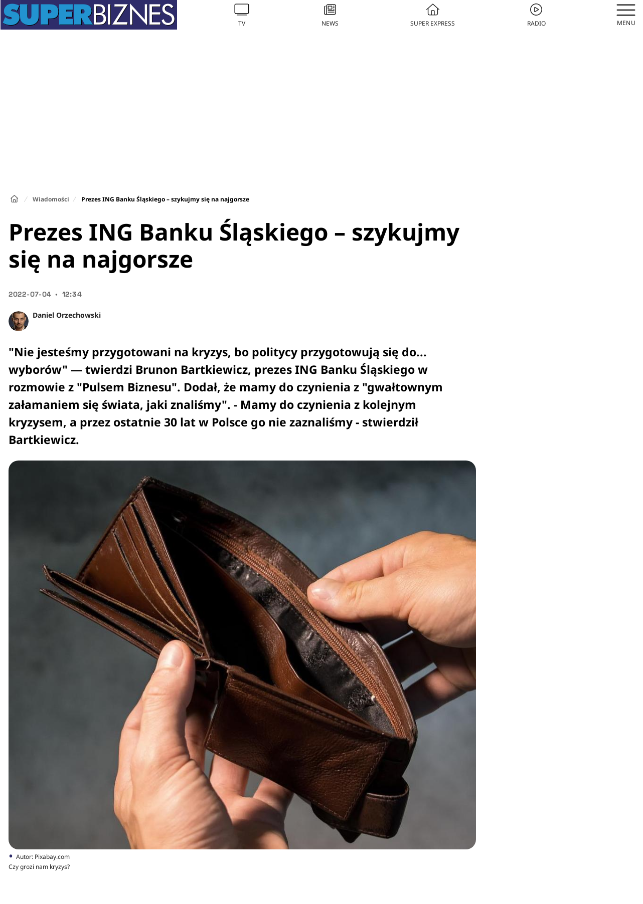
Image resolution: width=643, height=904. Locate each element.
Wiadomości (51, 199)
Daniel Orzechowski (67, 315)
